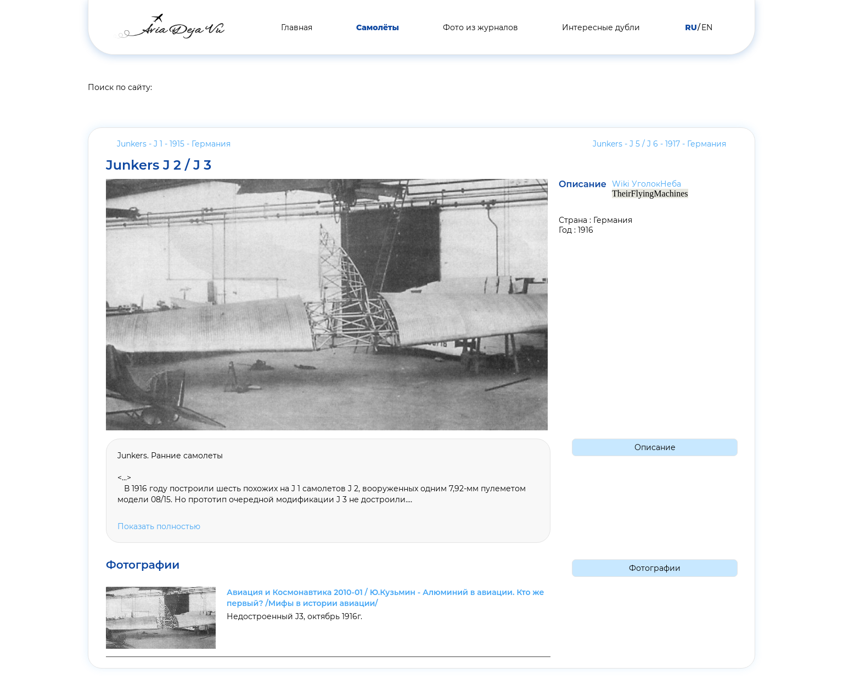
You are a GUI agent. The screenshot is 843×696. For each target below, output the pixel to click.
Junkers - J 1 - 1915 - (174, 144)
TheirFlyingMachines (650, 193)
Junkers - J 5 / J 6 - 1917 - (659, 144)
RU (690, 27)
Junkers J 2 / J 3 (159, 165)
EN (706, 27)
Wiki (621, 184)
